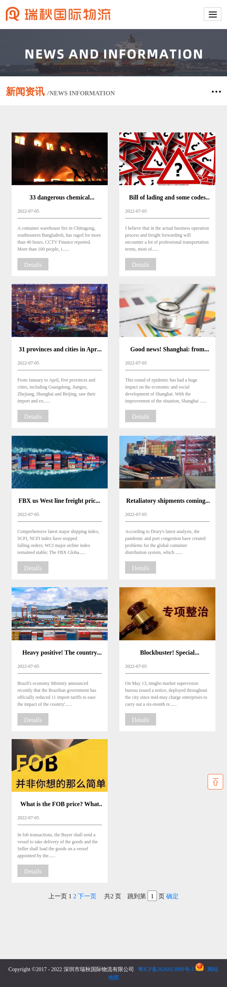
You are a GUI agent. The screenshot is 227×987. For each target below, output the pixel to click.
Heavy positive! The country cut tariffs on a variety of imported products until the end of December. (59, 653)
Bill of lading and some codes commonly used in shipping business (167, 198)
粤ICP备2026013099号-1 (166, 969)
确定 (172, 895)
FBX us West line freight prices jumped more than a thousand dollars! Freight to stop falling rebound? (60, 501)
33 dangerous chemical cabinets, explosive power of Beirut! (59, 198)
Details (32, 264)
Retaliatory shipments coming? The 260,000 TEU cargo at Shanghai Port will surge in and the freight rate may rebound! (167, 501)
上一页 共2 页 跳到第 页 (113, 896)
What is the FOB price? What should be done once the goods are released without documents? (60, 804)
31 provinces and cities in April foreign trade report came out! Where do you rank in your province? (60, 349)
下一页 (87, 895)
